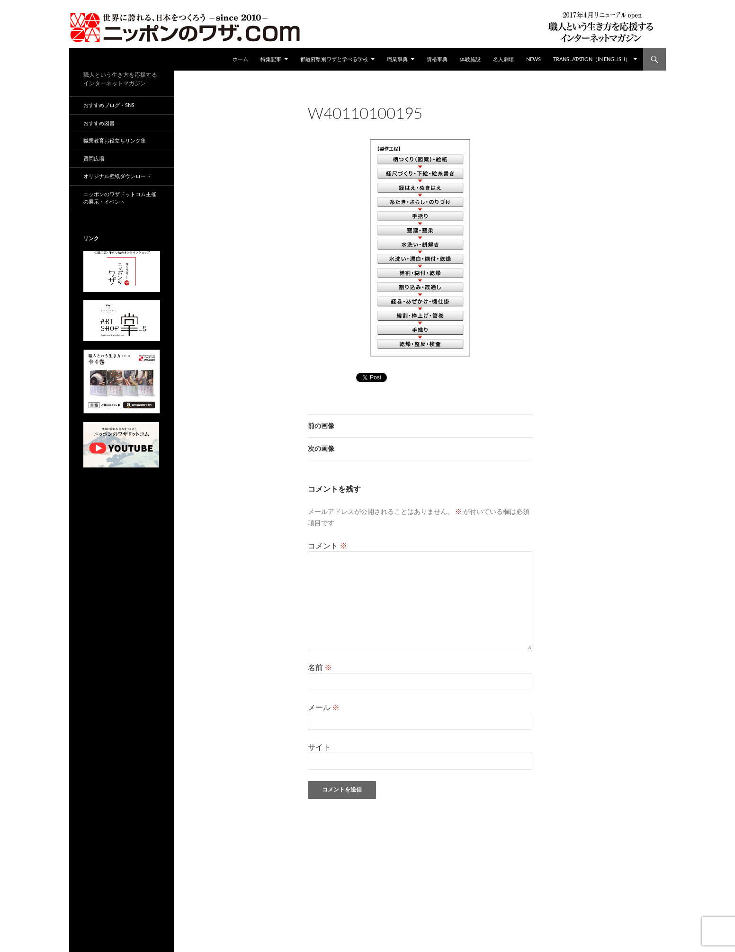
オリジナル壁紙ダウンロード (117, 176)
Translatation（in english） (591, 59)
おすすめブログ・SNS (108, 105)
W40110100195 (429, 125)
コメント (327, 545)
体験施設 (470, 59)
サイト (319, 746)
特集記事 (270, 59)
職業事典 (397, 59)
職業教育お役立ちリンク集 (114, 140)
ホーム (240, 59)
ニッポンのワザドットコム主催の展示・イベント (119, 198)
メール (324, 706)
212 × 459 (382, 125)
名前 (320, 667)
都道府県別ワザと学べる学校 (334, 59)
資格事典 (437, 59)
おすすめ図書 (99, 123)
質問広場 (93, 158)
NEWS (533, 59)
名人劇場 (503, 59)
